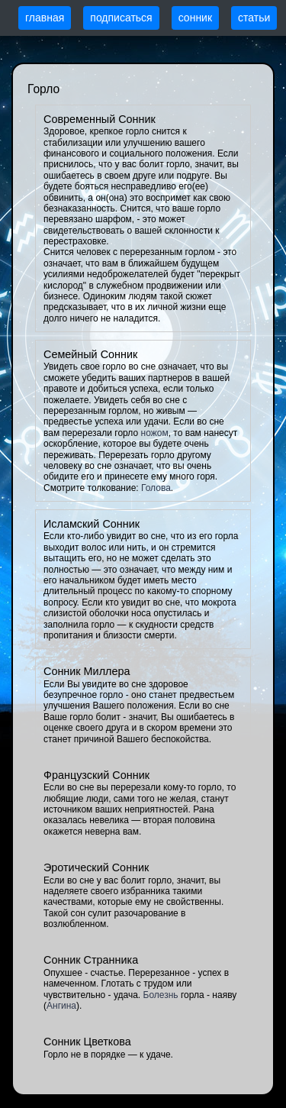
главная (44, 17)
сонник (195, 17)
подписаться (121, 17)
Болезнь (160, 995)
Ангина (61, 1005)
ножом (155, 433)
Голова (156, 488)
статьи (254, 17)
